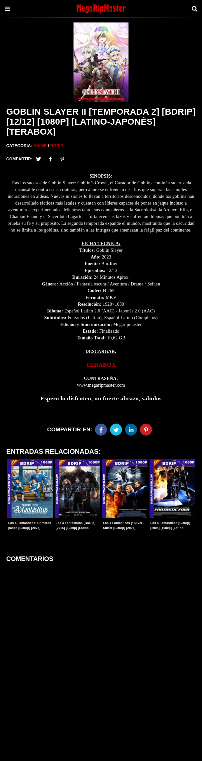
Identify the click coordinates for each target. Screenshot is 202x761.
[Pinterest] (62, 159)
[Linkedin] (131, 430)
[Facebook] (101, 430)
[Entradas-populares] (30, 488)
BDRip (57, 146)
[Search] (194, 8)
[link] (101, 364)
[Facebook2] (50, 159)
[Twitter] (38, 159)
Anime (40, 146)
